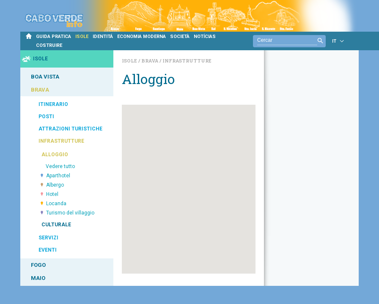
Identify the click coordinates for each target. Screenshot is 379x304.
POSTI (46, 116)
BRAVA (40, 90)
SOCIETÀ (180, 36)
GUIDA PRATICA (53, 36)
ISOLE (81, 36)
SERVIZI (48, 238)
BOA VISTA (45, 76)
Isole (130, 60)
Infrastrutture (186, 60)
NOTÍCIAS (205, 36)
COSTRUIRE (49, 45)
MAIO (38, 278)
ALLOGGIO (54, 154)
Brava (150, 60)
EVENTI (47, 250)
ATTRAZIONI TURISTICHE (70, 129)
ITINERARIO (53, 104)
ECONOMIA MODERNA (141, 36)
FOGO (38, 265)
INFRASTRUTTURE (61, 141)
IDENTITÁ (103, 36)
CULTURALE (56, 225)
